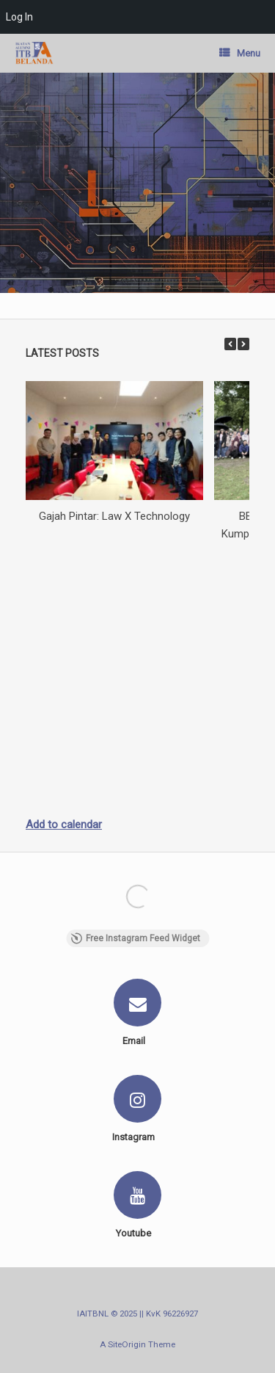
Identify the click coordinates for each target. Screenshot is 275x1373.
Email (137, 1040)
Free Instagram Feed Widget (135, 938)
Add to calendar (64, 824)
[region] (137, 183)
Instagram (137, 1136)
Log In (19, 17)
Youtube (137, 1233)
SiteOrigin (127, 1344)
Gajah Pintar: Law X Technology (114, 516)
